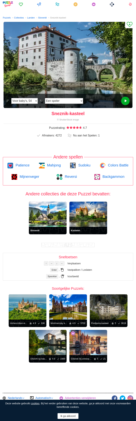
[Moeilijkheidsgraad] (24, 101)
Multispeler (39, 4)
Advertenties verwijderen (80, 398)
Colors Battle (118, 165)
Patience (22, 165)
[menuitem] (21, 4)
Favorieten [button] (21, 4)
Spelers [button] (57, 4)
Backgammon (112, 177)
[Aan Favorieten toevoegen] (128, 25)
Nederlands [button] (15, 398)
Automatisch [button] (43, 398)
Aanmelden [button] (130, 4)
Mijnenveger (29, 177)
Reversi (70, 177)
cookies (35, 403)
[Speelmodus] (64, 101)
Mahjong (53, 165)
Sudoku (83, 165)
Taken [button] (76, 4)
